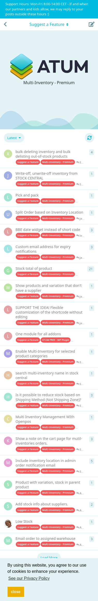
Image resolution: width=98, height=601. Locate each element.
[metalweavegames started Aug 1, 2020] (8, 541)
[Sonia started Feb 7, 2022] (8, 484)
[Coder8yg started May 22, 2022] (8, 419)
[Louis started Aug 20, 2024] (8, 197)
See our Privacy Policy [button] (29, 578)
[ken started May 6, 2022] (8, 441)
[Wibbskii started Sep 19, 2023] (8, 288)
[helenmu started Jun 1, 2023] (8, 375)
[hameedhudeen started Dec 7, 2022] (8, 397)
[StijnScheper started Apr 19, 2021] (8, 506)
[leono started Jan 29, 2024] (8, 249)
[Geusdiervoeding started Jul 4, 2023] (8, 270)
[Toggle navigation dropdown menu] (49, 24)
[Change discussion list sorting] (14, 137)
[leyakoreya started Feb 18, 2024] (8, 232)
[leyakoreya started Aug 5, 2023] (8, 336)
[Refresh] (89, 137)
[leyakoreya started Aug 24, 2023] (8, 310)
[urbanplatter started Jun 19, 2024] (8, 214)
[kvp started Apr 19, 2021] (8, 523)
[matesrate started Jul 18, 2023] (8, 353)
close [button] (15, 592)
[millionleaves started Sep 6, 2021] (8, 463)
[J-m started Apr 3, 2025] (8, 175)
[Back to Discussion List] (5, 24)
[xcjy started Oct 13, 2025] (8, 154)
